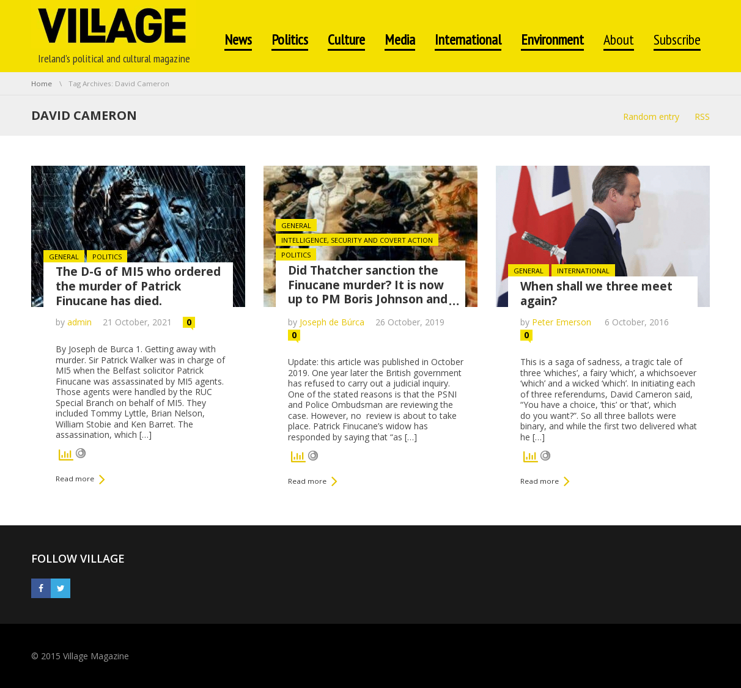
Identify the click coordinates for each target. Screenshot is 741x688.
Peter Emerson (563, 322)
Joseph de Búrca (332, 322)
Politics (107, 256)
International (583, 270)
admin (79, 322)
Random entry (651, 116)
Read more (75, 478)
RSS (702, 116)
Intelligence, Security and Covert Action (357, 240)
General (64, 256)
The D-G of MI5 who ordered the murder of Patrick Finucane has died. (138, 286)
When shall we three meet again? (596, 293)
